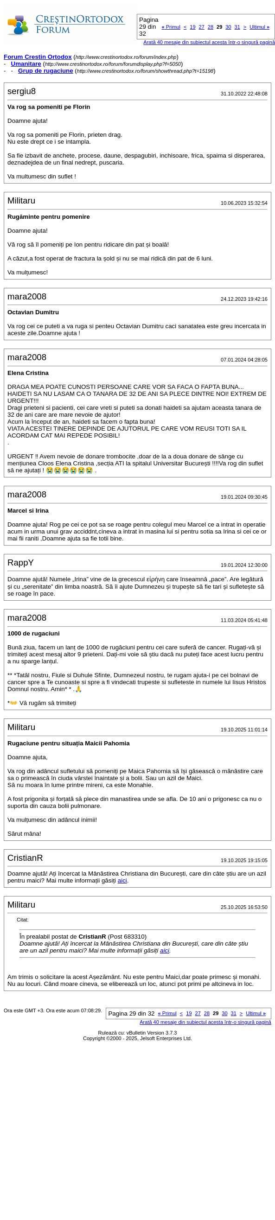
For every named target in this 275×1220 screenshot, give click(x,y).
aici (122, 880)
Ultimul (259, 27)
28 (210, 27)
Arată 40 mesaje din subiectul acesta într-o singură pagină (205, 1022)
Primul (171, 27)
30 (228, 27)
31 (237, 27)
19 (192, 27)
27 (202, 27)
